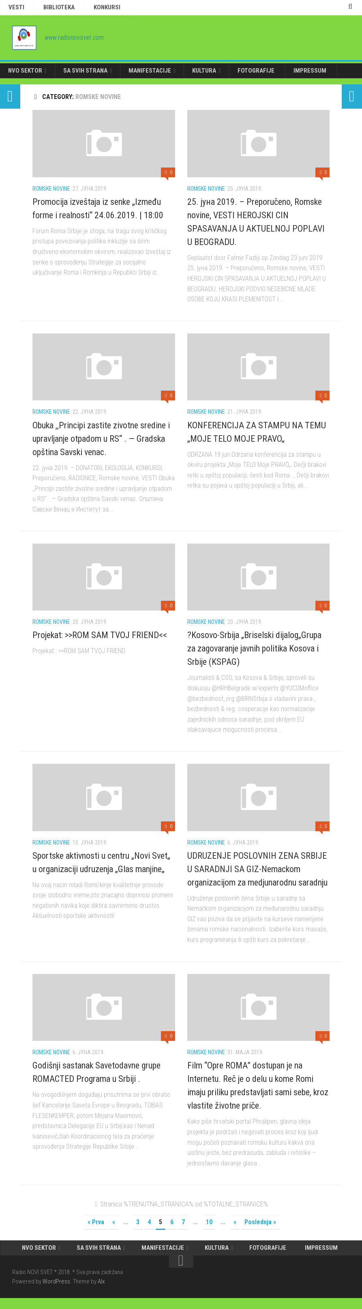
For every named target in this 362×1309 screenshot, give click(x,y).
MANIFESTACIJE (137, 75)
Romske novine (51, 195)
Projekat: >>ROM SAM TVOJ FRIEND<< (99, 641)
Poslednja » (260, 1228)
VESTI (13, 8)
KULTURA (187, 75)
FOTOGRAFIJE (234, 75)
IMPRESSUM (280, 75)
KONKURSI (83, 8)
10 (209, 1228)
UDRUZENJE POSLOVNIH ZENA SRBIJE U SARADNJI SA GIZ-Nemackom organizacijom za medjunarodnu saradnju (257, 875)
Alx (101, 1292)
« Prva (96, 1228)
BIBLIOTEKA (45, 8)
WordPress (56, 1292)
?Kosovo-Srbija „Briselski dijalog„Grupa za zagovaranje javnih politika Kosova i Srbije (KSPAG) (254, 654)
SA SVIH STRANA (78, 75)
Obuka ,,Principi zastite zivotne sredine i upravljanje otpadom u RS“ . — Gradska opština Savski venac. (101, 445)
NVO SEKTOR (23, 75)
